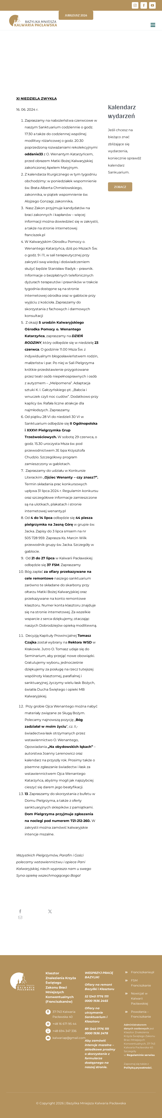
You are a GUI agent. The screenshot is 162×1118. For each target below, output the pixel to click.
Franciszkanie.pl (142, 972)
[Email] (31, 917)
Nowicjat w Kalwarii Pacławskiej (139, 998)
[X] (58, 911)
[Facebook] (29, 911)
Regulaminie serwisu (141, 1055)
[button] (153, 6)
